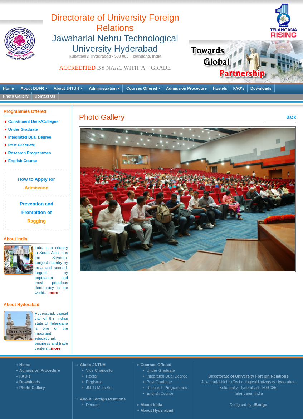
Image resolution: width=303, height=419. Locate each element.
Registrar (94, 382)
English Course (160, 393)
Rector (91, 376)
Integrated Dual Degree (167, 376)
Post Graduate (159, 382)
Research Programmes (167, 387)
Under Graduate (161, 370)
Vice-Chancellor (99, 370)
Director (93, 405)
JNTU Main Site (99, 387)
